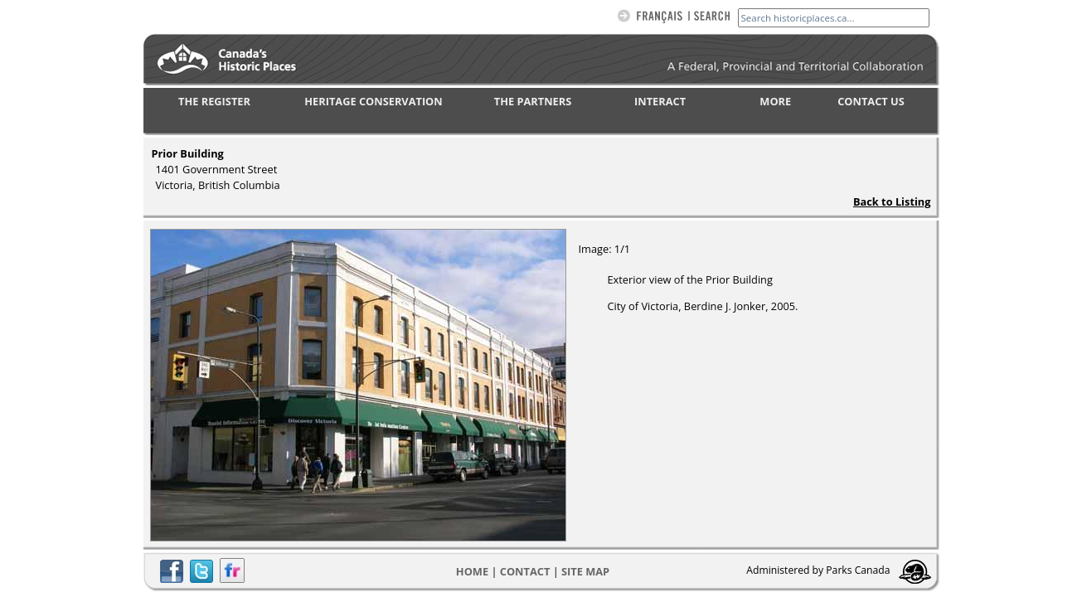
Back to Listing (892, 201)
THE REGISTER (214, 101)
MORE (775, 101)
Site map (585, 571)
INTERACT (660, 101)
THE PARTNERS (532, 101)
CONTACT (525, 571)
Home (472, 571)
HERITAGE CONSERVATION (373, 101)
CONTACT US (871, 101)
